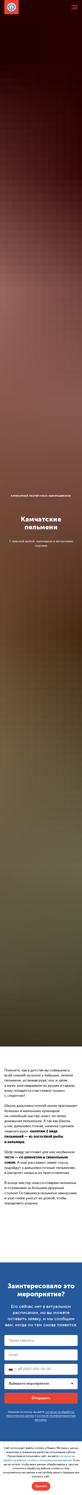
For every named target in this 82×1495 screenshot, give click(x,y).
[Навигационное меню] (75, 7)
